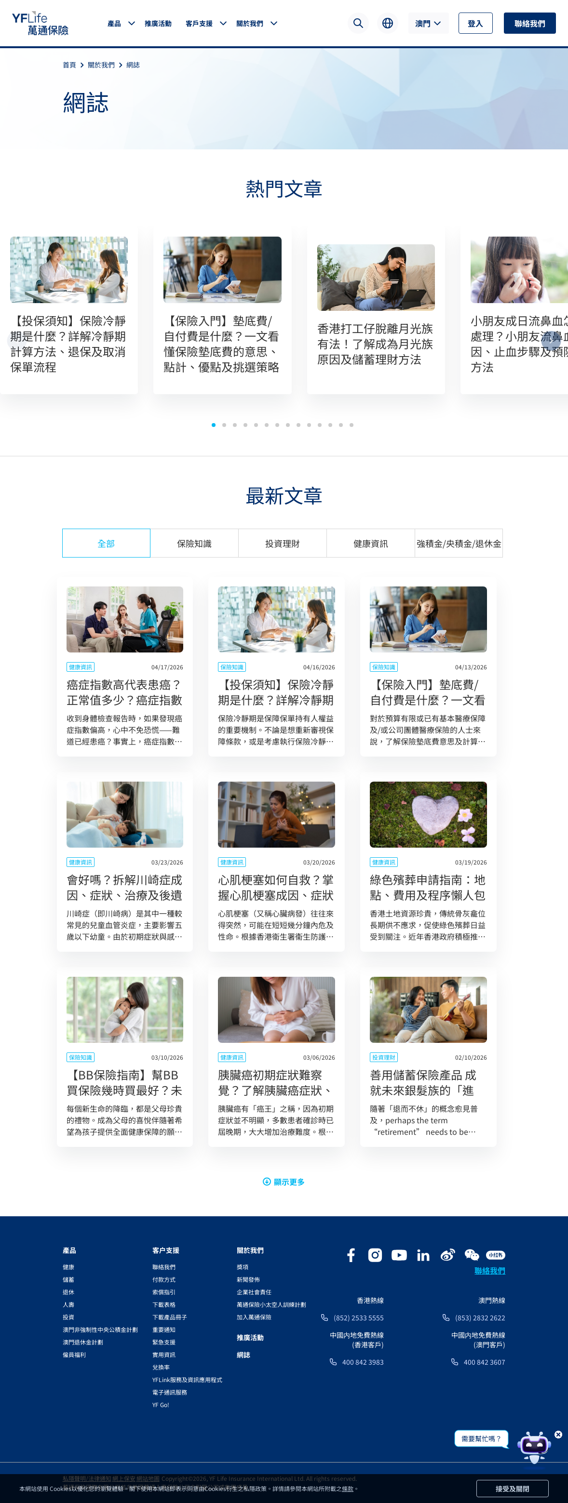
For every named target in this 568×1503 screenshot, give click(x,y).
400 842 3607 (484, 1362)
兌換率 (161, 1367)
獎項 (242, 1267)
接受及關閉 (512, 1488)
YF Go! (160, 1404)
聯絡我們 (529, 23)
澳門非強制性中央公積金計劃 (100, 1329)
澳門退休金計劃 (83, 1342)
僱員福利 (74, 1354)
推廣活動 (158, 23)
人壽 (68, 1304)
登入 (475, 23)
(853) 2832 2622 (480, 1317)
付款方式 (164, 1279)
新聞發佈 (248, 1279)
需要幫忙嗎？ (481, 1438)
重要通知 (164, 1329)
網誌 (133, 64)
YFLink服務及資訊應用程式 (187, 1379)
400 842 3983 (363, 1362)
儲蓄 (68, 1279)
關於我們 (249, 23)
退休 (68, 1292)
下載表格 (164, 1304)
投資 (68, 1317)
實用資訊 (164, 1354)
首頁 (75, 64)
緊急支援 (164, 1342)
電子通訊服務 (169, 1392)
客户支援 (165, 1250)
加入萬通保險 (254, 1317)
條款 (347, 1488)
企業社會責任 (254, 1292)
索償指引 (164, 1292)
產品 (114, 23)
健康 (68, 1267)
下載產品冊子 (169, 1317)
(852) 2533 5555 (359, 1317)
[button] (214, 425)
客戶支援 (199, 23)
